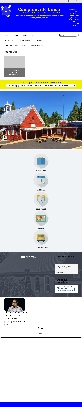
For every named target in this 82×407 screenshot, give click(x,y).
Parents (33, 35)
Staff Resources (11, 46)
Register (78, 1)
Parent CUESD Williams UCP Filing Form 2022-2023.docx (66, 289)
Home (7, 35)
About (16, 35)
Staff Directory (39, 41)
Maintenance (24, 41)
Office (24, 46)
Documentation (37, 46)
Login (70, 1)
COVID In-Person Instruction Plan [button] (64, 267)
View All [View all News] (41, 333)
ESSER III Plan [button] (63, 272)
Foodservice (10, 41)
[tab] (66, 267)
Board (24, 35)
